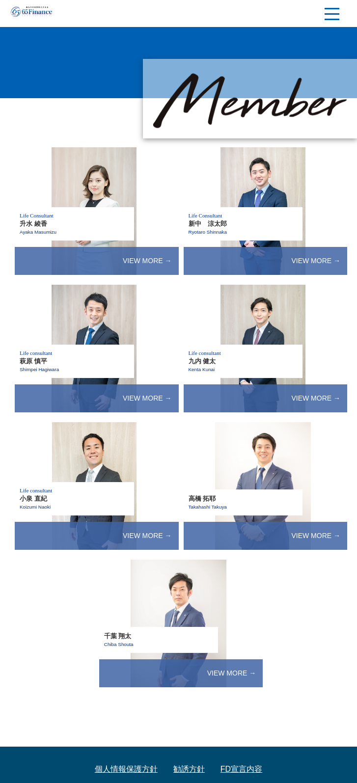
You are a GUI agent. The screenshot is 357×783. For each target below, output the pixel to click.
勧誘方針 (189, 769)
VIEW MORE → (147, 261)
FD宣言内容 (241, 769)
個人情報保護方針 (126, 769)
